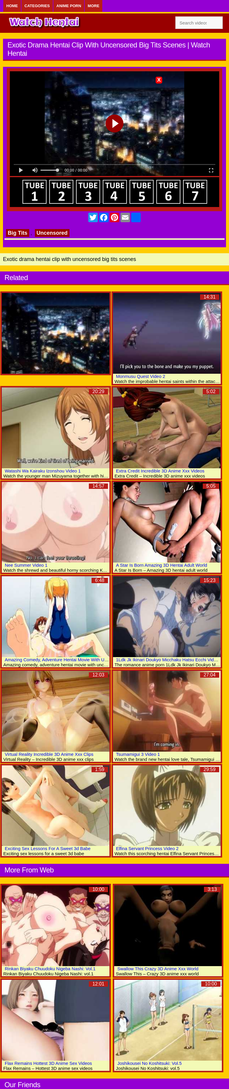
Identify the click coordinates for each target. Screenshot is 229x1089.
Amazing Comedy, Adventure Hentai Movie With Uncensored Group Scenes (80, 659)
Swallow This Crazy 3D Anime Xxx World (157, 968)
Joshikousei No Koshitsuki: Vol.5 (149, 1063)
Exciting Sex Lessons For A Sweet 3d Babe (48, 848)
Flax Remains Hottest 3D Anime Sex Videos (48, 1063)
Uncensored (52, 233)
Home (12, 6)
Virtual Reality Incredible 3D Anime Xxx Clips (49, 754)
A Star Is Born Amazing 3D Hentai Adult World (161, 565)
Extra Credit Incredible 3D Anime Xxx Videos (160, 470)
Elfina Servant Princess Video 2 (147, 848)
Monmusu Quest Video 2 (140, 376)
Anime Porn (68, 6)
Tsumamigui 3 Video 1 (138, 754)
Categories (37, 6)
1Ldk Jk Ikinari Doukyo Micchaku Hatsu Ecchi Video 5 (169, 659)
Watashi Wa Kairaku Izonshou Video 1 (43, 470)
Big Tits (17, 233)
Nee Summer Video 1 (26, 565)
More (93, 6)
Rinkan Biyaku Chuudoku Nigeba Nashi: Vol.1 (50, 968)
